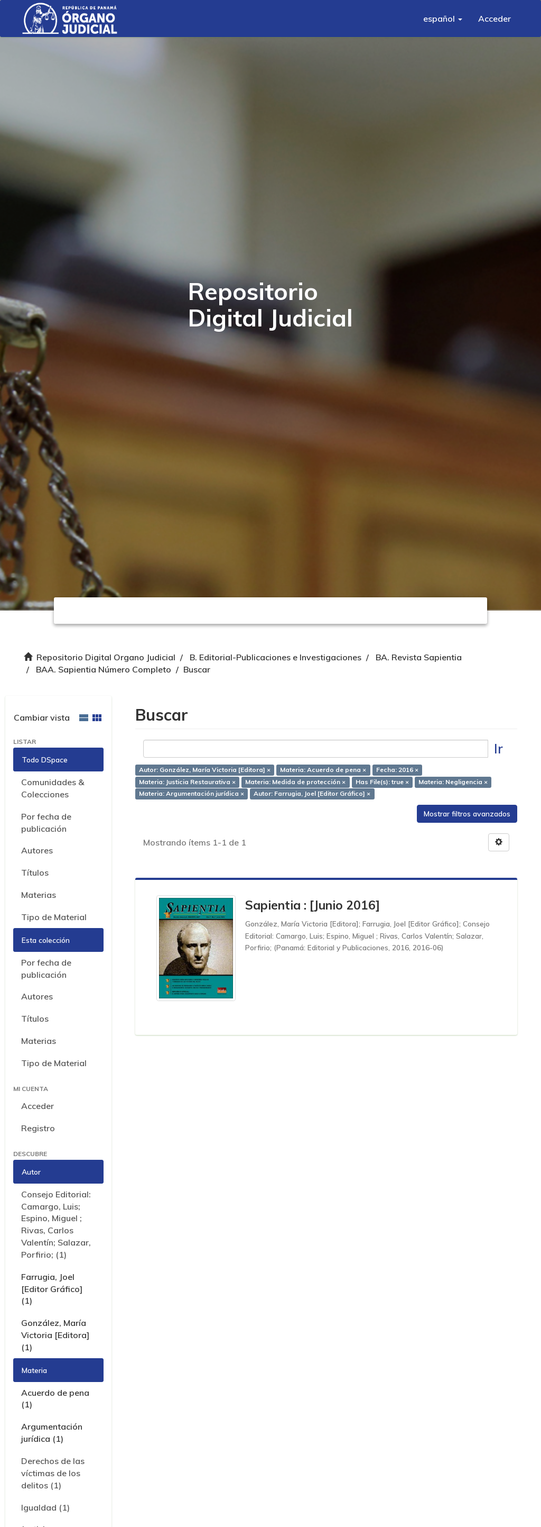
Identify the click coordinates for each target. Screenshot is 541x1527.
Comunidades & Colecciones (52, 788)
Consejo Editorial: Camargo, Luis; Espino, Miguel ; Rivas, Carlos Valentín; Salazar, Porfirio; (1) (56, 1224)
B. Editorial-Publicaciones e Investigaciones (275, 657)
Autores (37, 850)
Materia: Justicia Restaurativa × (187, 782)
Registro (38, 1128)
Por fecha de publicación (46, 822)
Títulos (35, 872)
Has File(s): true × (382, 782)
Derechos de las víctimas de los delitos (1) (53, 1473)
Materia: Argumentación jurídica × (191, 794)
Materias (38, 894)
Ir (498, 748)
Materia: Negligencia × (453, 782)
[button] (442, 18)
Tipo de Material (54, 917)
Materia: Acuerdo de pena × (323, 770)
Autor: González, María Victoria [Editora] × (204, 770)
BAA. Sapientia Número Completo (103, 669)
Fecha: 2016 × (397, 770)
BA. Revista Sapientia (419, 657)
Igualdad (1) (45, 1507)
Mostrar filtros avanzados (467, 814)
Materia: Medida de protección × (295, 782)
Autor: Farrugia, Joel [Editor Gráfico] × (312, 794)
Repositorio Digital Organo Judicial (105, 657)
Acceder (37, 1106)
